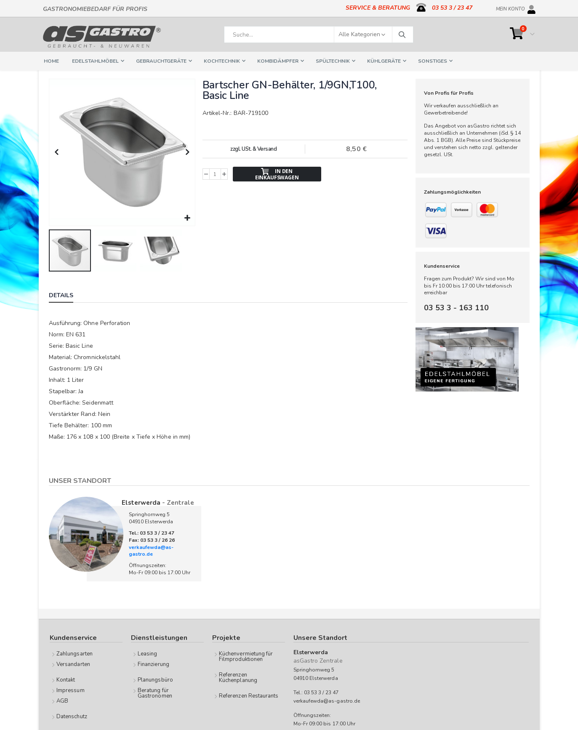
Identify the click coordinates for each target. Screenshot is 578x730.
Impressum (70, 689)
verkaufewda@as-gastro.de (151, 550)
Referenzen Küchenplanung (238, 676)
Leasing (147, 653)
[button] (187, 217)
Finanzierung (153, 663)
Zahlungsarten (74, 653)
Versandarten (73, 663)
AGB (62, 700)
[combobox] (318, 34)
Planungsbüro (155, 679)
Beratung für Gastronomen (155, 692)
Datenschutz (71, 715)
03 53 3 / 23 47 (452, 8)
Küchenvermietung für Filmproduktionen (246, 655)
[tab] (67, 295)
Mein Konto (510, 7)
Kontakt (65, 679)
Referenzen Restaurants (248, 695)
